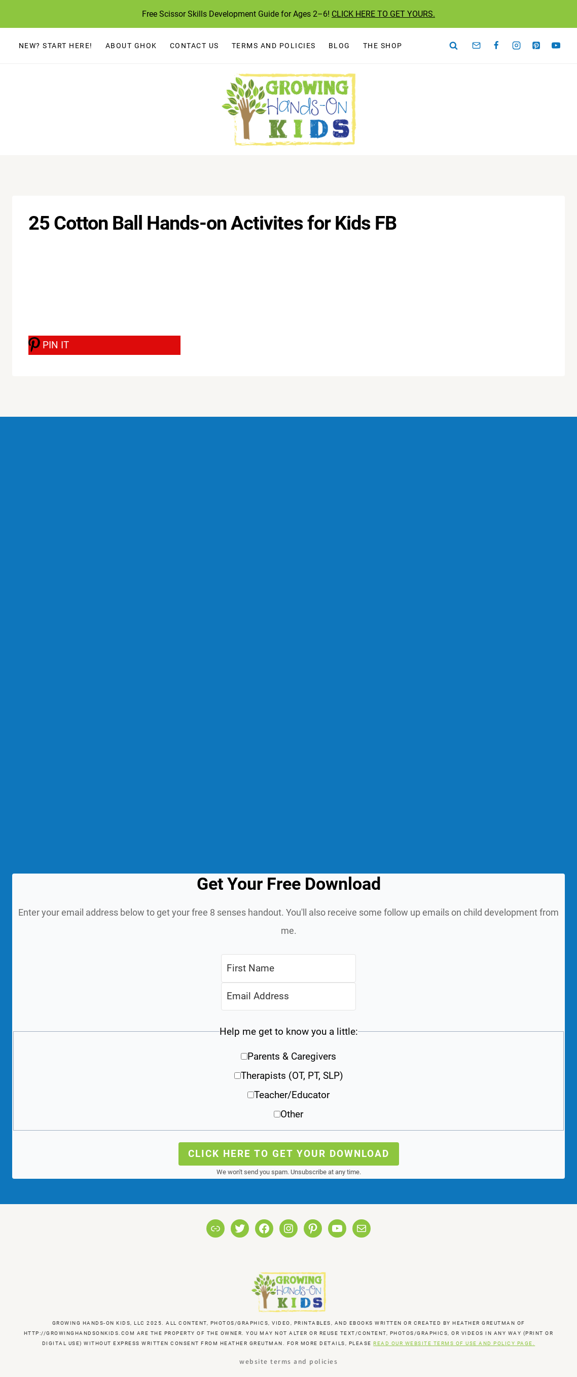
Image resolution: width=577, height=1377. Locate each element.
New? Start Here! (56, 46)
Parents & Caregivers (291, 1056)
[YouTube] (556, 45)
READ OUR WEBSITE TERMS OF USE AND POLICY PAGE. (454, 1343)
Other (291, 1114)
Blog (339, 46)
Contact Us (194, 46)
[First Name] (288, 968)
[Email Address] (288, 996)
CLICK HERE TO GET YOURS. (383, 14)
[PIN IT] (104, 345)
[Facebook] (496, 45)
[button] (288, 1076)
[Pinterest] (536, 45)
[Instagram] (516, 45)
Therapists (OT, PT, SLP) (292, 1075)
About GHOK (131, 46)
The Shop (383, 46)
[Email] (476, 45)
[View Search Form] (454, 46)
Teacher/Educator (292, 1095)
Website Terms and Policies (288, 1361)
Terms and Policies (274, 46)
